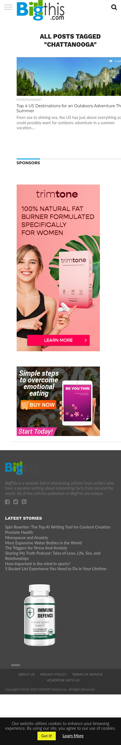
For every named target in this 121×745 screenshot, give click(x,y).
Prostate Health (19, 532)
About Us (26, 674)
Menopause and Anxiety (26, 537)
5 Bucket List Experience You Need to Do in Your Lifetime (55, 568)
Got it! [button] (46, 735)
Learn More (73, 735)
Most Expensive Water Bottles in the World (43, 542)
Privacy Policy (53, 674)
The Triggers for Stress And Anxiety (36, 547)
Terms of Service (87, 674)
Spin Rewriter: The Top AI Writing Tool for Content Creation (57, 527)
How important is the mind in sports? (37, 563)
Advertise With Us (63, 680)
